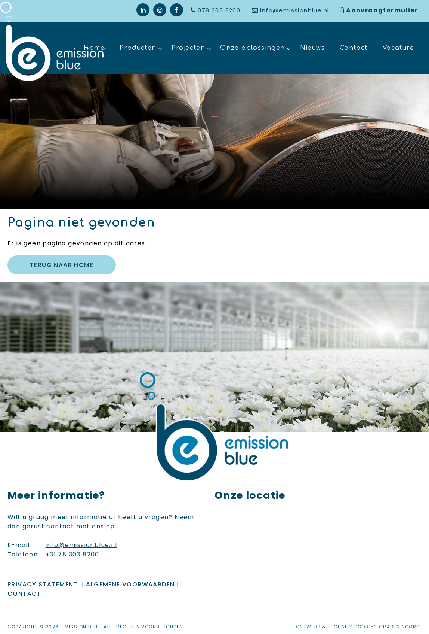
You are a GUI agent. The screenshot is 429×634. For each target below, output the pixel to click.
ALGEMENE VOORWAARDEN (130, 584)
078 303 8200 (220, 10)
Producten (138, 48)
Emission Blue (81, 627)
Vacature (398, 48)
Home (94, 48)
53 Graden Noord (395, 627)
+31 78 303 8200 (73, 554)
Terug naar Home (61, 265)
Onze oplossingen (252, 48)
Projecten (189, 48)
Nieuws (312, 48)
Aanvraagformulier (382, 10)
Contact (354, 48)
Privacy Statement (42, 584)
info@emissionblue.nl (294, 10)
